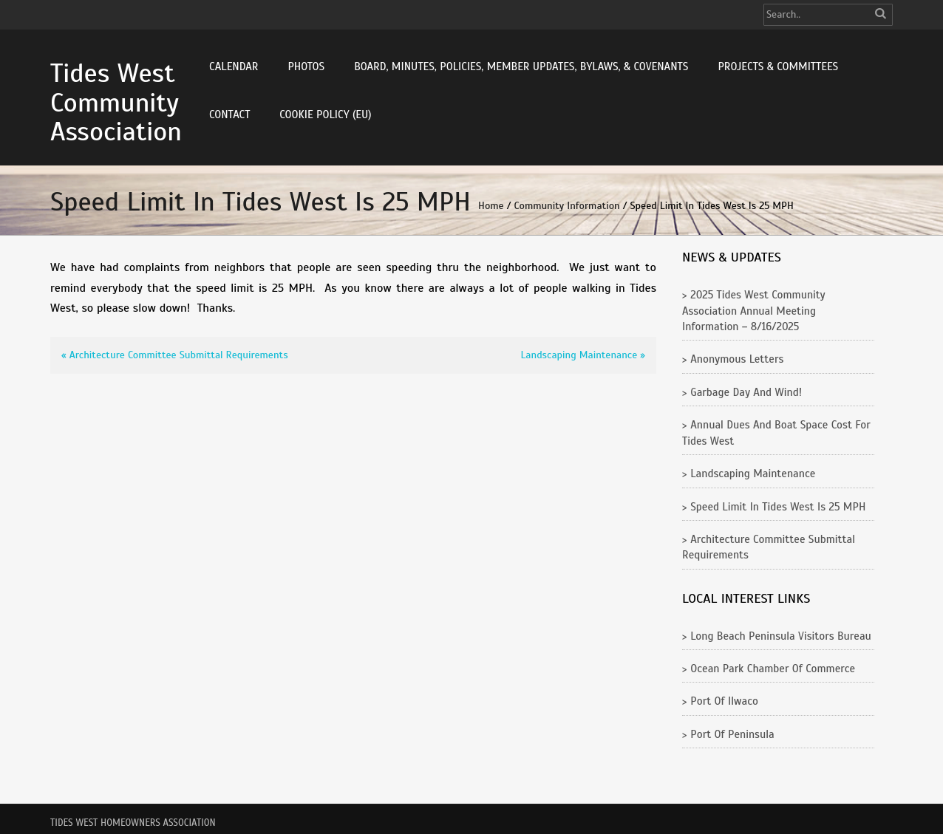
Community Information (567, 205)
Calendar (233, 66)
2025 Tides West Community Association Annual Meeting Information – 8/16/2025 (753, 310)
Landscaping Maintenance (579, 355)
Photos (305, 66)
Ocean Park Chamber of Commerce (772, 668)
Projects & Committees (778, 66)
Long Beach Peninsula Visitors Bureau (780, 636)
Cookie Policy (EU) (325, 114)
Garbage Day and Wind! (746, 392)
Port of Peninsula (732, 734)
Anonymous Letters (736, 359)
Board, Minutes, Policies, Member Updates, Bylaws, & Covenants (521, 66)
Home (491, 205)
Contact (229, 114)
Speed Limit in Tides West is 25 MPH (777, 506)
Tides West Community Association (116, 102)
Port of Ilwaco (724, 701)
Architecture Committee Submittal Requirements (178, 355)
